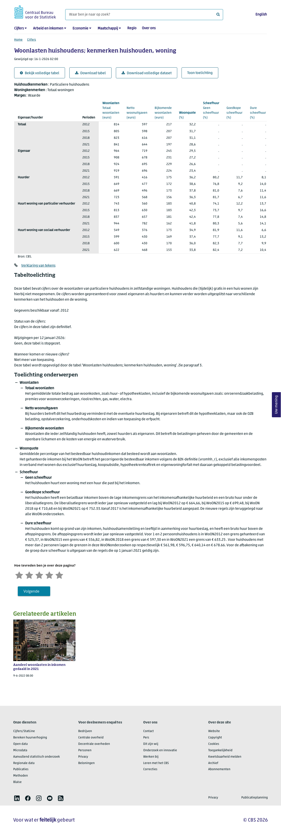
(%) (187, 115)
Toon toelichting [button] (200, 73)
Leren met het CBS (156, 763)
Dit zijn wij (150, 744)
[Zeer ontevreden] (19, 574)
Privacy (83, 756)
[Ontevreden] (29, 574)
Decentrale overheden (94, 744)
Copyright (215, 737)
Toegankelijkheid (220, 750)
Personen (84, 750)
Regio (131, 28)
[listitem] (17, 798)
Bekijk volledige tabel (39, 73)
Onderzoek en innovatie (160, 750)
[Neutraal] (39, 574)
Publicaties (21, 769)
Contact (148, 731)
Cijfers (19, 28)
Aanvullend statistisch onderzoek (36, 756)
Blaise (17, 782)
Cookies (213, 744)
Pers (146, 737)
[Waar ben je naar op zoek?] (144, 14)
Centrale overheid (91, 737)
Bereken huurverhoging (30, 737)
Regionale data (23, 763)
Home (18, 39)
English (261, 14)
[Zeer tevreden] (59, 574)
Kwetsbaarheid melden (224, 756)
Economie (80, 28)
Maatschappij (108, 28)
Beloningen (86, 763)
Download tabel (90, 73)
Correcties (150, 769)
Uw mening (276, 405)
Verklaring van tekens (38, 266)
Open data (20, 744)
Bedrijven (85, 731)
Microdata (20, 750)
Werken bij (151, 756)
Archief (213, 763)
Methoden (20, 775)
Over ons (149, 28)
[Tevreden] (49, 574)
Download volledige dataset (147, 73)
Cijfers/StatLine (24, 731)
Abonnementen (219, 769)
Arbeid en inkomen (48, 28)
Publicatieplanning (254, 797)
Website (214, 731)
